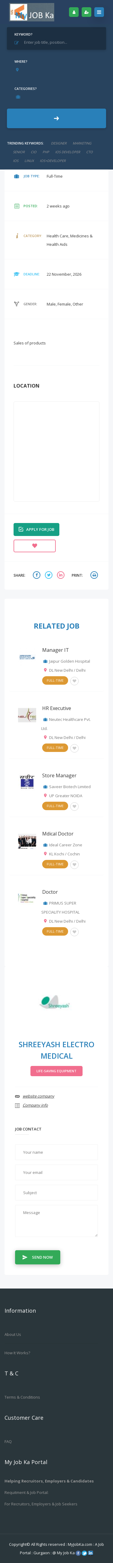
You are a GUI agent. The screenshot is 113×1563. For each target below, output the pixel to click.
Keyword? (23, 34)
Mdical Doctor (58, 833)
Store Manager (59, 775)
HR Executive (56, 708)
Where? (20, 61)
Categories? (25, 88)
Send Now (38, 1257)
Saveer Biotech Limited (70, 786)
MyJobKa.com (80, 1544)
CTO (89, 152)
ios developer (67, 152)
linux (29, 160)
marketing (82, 143)
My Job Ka (66, 1552)
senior (19, 152)
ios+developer (53, 160)
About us (13, 1334)
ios (15, 160)
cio (33, 152)
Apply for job (36, 529)
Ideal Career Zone (65, 845)
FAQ (8, 1441)
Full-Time (55, 680)
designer (59, 143)
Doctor (50, 892)
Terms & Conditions (22, 1397)
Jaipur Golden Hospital (69, 661)
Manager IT (55, 650)
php (45, 152)
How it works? (17, 1352)
